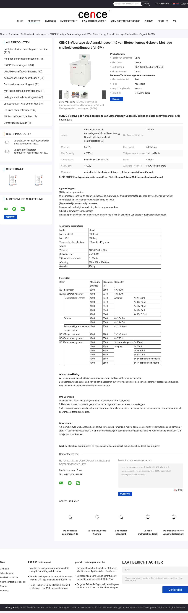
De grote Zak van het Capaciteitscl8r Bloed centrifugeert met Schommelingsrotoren (31, 143)
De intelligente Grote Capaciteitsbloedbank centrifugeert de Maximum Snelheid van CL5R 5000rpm (173, 532)
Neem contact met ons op (125, 21)
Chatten (116, 99)
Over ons (50, 21)
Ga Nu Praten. (162, 3)
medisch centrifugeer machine (21, 58)
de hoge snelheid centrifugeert (21, 97)
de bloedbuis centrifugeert (78, 446)
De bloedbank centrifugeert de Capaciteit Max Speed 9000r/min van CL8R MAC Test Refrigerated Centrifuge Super (70, 532)
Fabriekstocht (68, 21)
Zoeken (145, 4)
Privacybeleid (11, 607)
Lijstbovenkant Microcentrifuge (21, 103)
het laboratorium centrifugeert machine (25, 49)
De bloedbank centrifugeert (34, 34)
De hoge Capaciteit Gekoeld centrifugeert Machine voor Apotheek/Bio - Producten (97, 569)
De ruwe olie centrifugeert (18, 110)
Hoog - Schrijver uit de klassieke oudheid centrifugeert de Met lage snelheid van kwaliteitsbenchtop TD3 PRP (50, 587)
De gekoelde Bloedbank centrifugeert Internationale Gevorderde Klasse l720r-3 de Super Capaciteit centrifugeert (121, 532)
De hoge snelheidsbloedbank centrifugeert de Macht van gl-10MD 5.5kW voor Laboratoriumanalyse (147, 532)
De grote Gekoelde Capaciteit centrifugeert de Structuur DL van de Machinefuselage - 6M (98, 586)
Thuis (20, 21)
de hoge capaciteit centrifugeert (107, 446)
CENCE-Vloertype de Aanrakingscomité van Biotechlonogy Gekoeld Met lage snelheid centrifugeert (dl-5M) (81, 105)
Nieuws (149, 21)
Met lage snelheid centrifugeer (21, 90)
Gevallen (163, 21)
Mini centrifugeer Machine (18, 116)
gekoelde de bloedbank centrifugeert (141, 446)
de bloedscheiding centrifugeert (21, 78)
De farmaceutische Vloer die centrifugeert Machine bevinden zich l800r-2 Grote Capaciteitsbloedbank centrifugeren (97, 532)
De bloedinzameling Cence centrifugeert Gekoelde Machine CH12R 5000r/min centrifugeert (96, 578)
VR (174, 21)
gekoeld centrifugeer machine (20, 71)
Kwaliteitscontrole (94, 21)
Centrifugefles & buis (15, 122)
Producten (34, 21)
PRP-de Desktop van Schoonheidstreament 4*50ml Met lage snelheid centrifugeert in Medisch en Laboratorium (51, 578)
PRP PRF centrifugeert (16, 65)
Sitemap (4, 590)
